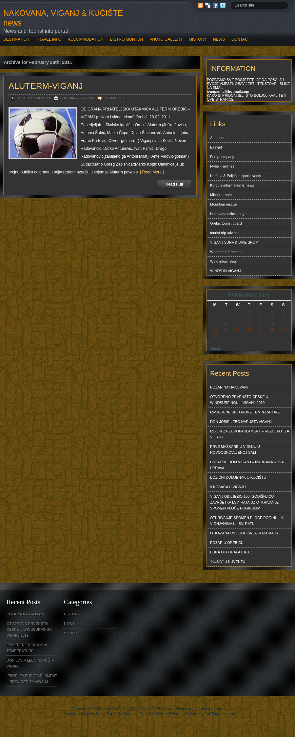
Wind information (223, 261)
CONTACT (240, 39)
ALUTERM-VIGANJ (46, 86)
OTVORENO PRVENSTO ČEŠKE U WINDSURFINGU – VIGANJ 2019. (239, 400)
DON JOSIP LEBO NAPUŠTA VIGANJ (241, 422)
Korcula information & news (232, 185)
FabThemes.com (219, 714)
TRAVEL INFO (48, 39)
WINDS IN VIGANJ (225, 271)
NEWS (219, 39)
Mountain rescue (223, 204)
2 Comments (115, 98)
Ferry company (222, 157)
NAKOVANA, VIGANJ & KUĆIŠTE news (63, 18)
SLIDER (70, 633)
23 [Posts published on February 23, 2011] (238, 329)
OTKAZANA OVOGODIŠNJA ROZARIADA (244, 533)
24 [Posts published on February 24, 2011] (249, 329)
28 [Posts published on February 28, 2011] (215, 335)
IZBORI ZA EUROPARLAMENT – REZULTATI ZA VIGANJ (249, 434)
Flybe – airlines (222, 166)
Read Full (174, 184)
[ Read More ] (151, 172)
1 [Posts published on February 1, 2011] (226, 312)
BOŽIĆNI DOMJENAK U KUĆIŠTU (238, 477)
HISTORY (197, 39)
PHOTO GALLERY (166, 39)
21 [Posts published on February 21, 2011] (215, 329)
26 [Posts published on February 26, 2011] (272, 329)
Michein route (221, 195)
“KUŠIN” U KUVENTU (228, 562)
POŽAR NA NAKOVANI (229, 387)
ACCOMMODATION (85, 39)
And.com (217, 138)
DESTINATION (16, 39)
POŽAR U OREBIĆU (227, 543)
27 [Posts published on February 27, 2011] (283, 329)
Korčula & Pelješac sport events (235, 176)
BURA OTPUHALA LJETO (231, 552)
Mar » (215, 349)
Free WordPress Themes (162, 714)
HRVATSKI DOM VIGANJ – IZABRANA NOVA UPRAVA (247, 465)
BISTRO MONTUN (126, 39)
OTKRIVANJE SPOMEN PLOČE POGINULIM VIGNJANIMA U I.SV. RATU (247, 521)
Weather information (226, 252)
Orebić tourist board (226, 223)
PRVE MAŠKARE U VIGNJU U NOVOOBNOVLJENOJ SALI (235, 449)
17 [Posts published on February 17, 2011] (249, 324)
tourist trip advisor (224, 233)
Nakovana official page (228, 214)
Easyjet (216, 147)
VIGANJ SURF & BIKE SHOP (234, 242)
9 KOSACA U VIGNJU (228, 487)
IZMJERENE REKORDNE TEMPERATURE (245, 412)
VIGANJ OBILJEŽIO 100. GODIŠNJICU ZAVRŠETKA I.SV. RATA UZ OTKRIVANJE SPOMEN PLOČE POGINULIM (244, 502)
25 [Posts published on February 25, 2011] (261, 329)
